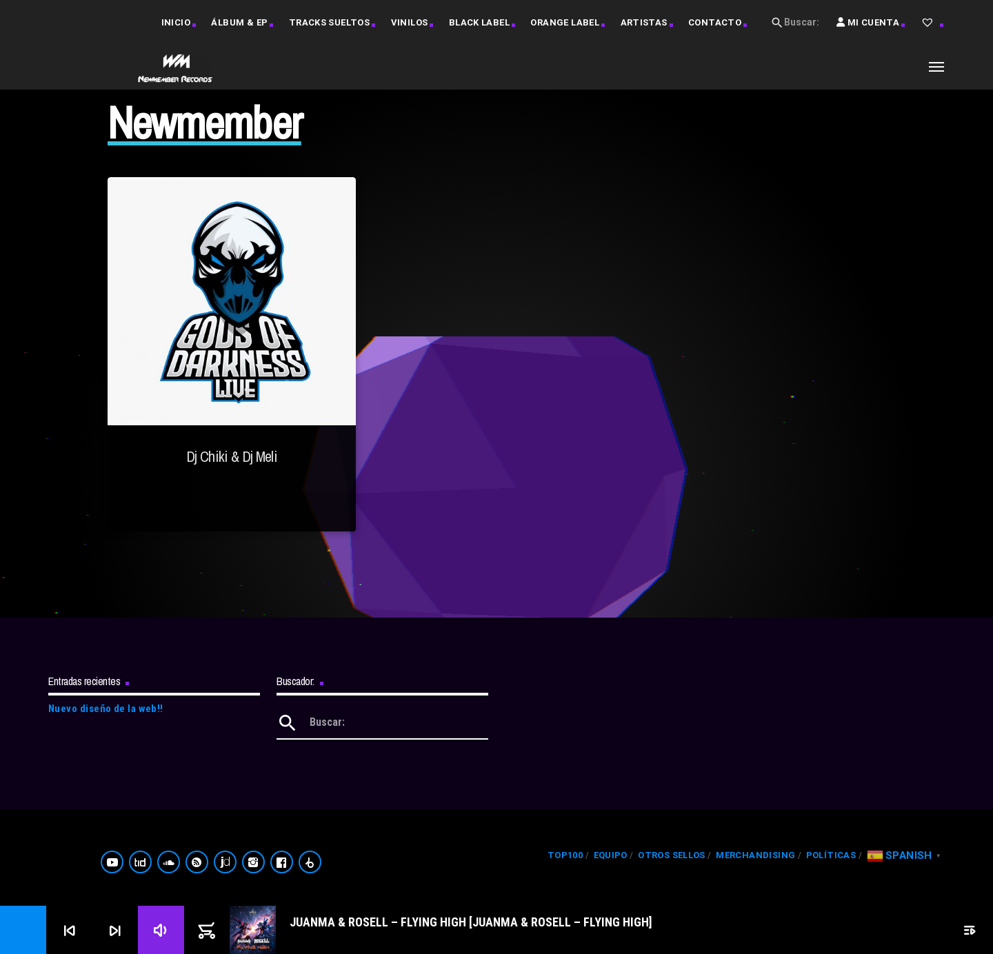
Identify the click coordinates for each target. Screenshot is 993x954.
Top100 (565, 855)
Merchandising (755, 855)
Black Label (479, 22)
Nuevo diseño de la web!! (105, 708)
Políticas (831, 855)
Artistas (644, 22)
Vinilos (409, 22)
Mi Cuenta (867, 31)
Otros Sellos (671, 855)
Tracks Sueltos (329, 22)
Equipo (611, 855)
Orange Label (564, 22)
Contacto (714, 22)
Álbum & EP (239, 22)
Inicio (175, 22)
